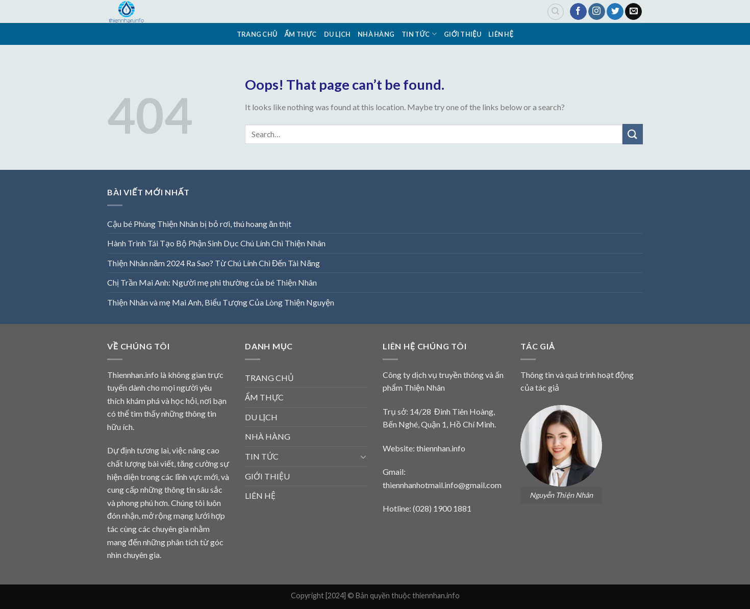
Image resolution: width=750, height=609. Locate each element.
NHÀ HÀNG (376, 34)
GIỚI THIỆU (462, 34)
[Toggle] (363, 456)
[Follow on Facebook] (578, 11)
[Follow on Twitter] (615, 11)
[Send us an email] (633, 11)
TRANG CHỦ (257, 34)
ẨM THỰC (301, 34)
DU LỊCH (337, 34)
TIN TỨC (419, 34)
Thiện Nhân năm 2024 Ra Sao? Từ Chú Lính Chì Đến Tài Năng (213, 263)
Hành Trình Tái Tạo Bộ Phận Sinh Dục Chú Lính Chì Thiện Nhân (216, 243)
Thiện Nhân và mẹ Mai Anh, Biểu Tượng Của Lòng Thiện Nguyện (220, 302)
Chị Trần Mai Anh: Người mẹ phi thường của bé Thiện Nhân (212, 282)
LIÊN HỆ (500, 34)
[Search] (555, 12)
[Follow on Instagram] (596, 11)
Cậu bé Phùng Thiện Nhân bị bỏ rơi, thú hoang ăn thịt (199, 224)
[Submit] (632, 134)
